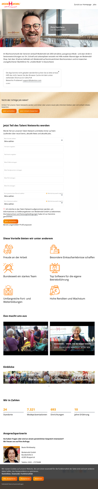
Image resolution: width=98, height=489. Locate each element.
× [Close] (58, 71)
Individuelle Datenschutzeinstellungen (12, 484)
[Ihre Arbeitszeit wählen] (14, 204)
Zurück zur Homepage (82, 4)
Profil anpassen (26, 225)
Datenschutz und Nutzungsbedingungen (22, 214)
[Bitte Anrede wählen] (14, 141)
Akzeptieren (25, 479)
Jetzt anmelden (9, 111)
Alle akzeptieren (9, 479)
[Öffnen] (62, 140)
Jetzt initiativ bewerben (29, 111)
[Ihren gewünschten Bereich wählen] (14, 196)
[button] (7, 378)
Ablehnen (38, 479)
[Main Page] (11, 4)
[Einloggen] (10, 221)
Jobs (94, 4)
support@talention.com (32, 80)
